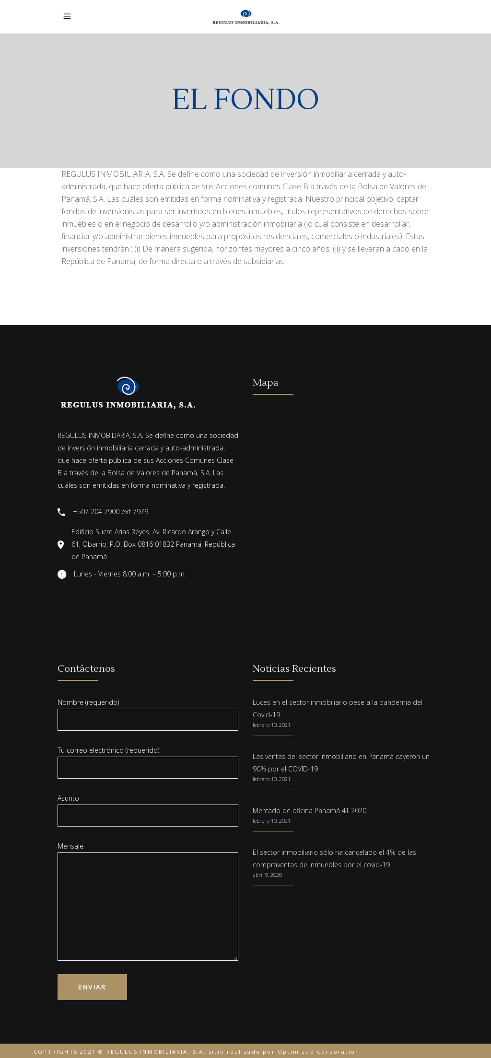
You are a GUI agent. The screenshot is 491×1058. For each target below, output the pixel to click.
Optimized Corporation (319, 1051)
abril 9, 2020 (267, 874)
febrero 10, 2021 (272, 724)
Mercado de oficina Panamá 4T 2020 (309, 810)
